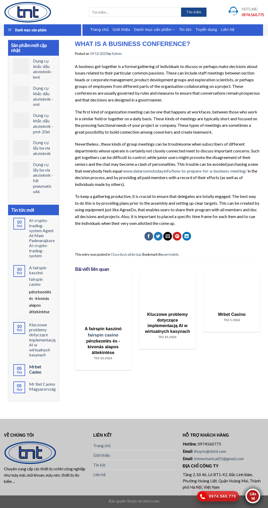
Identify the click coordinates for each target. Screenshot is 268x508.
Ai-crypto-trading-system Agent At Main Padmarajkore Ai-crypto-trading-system (42, 238)
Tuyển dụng (206, 29)
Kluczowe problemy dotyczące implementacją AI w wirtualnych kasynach (42, 339)
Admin (117, 54)
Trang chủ (99, 29)
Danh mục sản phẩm (154, 29)
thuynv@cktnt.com (210, 451)
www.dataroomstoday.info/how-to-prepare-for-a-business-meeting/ (185, 170)
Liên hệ (227, 29)
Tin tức (185, 29)
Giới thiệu (121, 29)
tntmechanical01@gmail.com (219, 458)
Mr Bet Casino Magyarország (42, 386)
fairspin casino (36, 282)
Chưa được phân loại (126, 254)
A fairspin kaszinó (37, 270)
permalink (171, 254)
